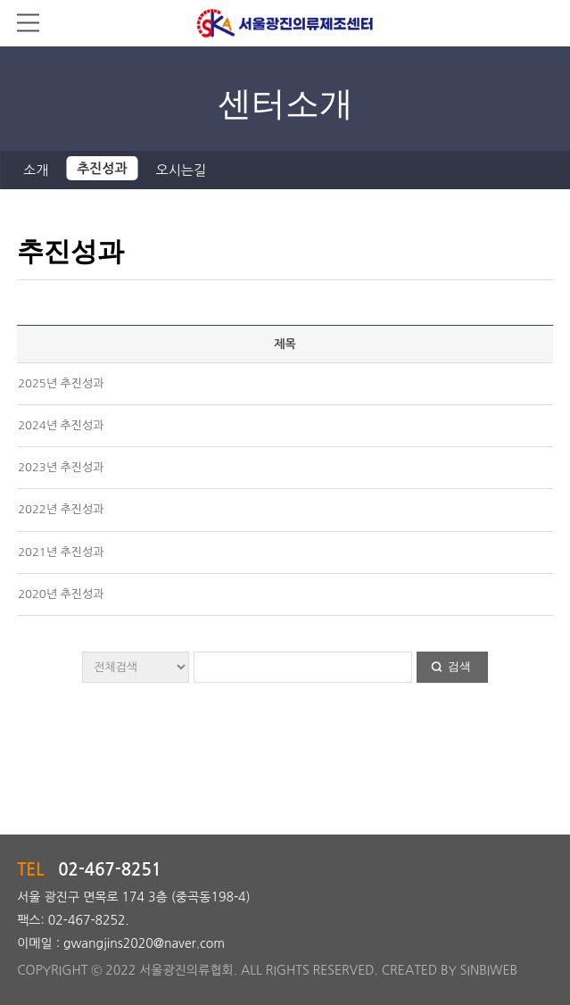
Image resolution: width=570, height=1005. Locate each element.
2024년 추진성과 (60, 425)
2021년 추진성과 (60, 552)
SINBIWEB (488, 970)
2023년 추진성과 (60, 467)
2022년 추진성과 (60, 509)
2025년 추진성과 (60, 383)
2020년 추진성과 (60, 594)
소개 (35, 170)
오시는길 (181, 170)
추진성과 (102, 168)
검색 (459, 666)
